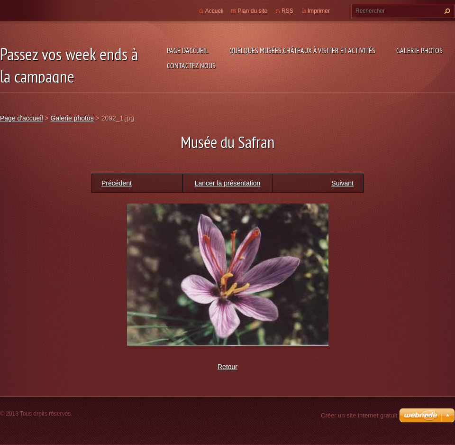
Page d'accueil (188, 50)
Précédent (116, 183)
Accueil (214, 11)
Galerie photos (419, 50)
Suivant (342, 183)
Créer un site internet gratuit (359, 415)
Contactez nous (191, 65)
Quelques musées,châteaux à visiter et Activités (302, 50)
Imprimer (319, 11)
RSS (287, 11)
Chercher (446, 11)
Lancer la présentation (228, 183)
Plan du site (252, 11)
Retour (227, 367)
